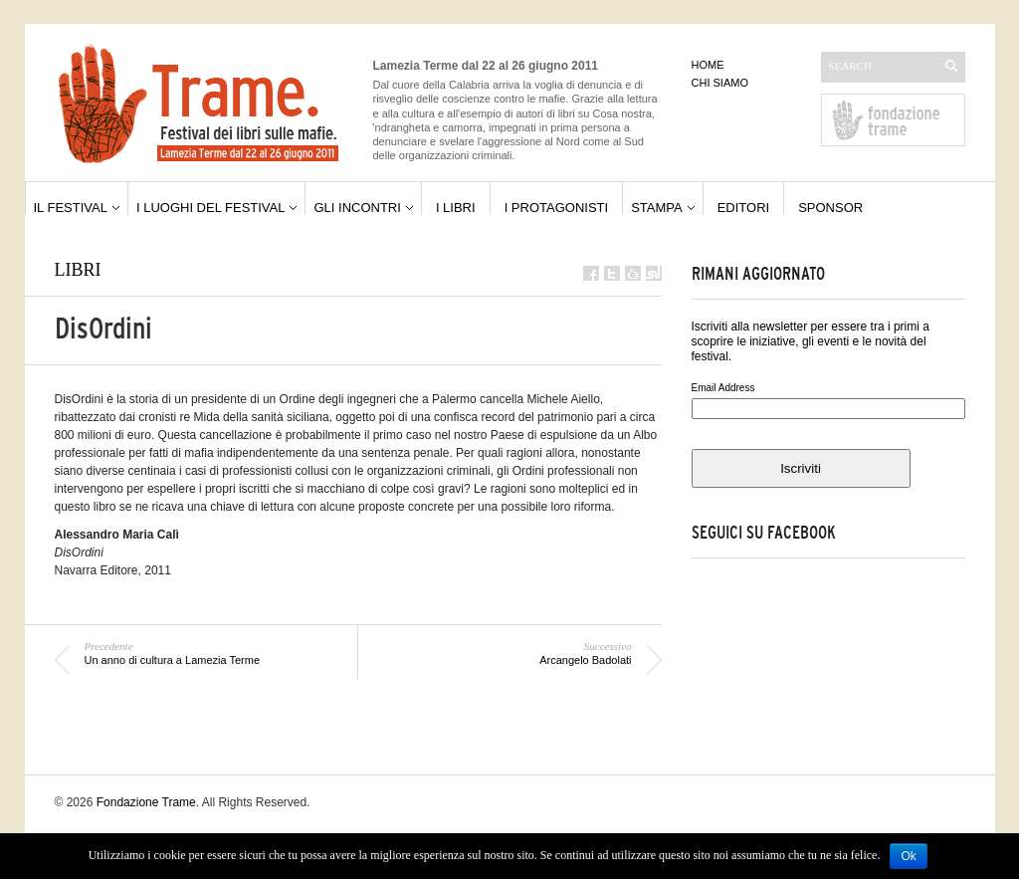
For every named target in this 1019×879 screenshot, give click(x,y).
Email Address (723, 387)
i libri (456, 207)
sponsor (830, 207)
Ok (908, 856)
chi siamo (720, 83)
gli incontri (356, 207)
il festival (70, 207)
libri (78, 270)
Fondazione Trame (146, 802)
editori (743, 207)
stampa (657, 207)
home (708, 65)
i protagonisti (557, 207)
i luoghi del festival (211, 207)
